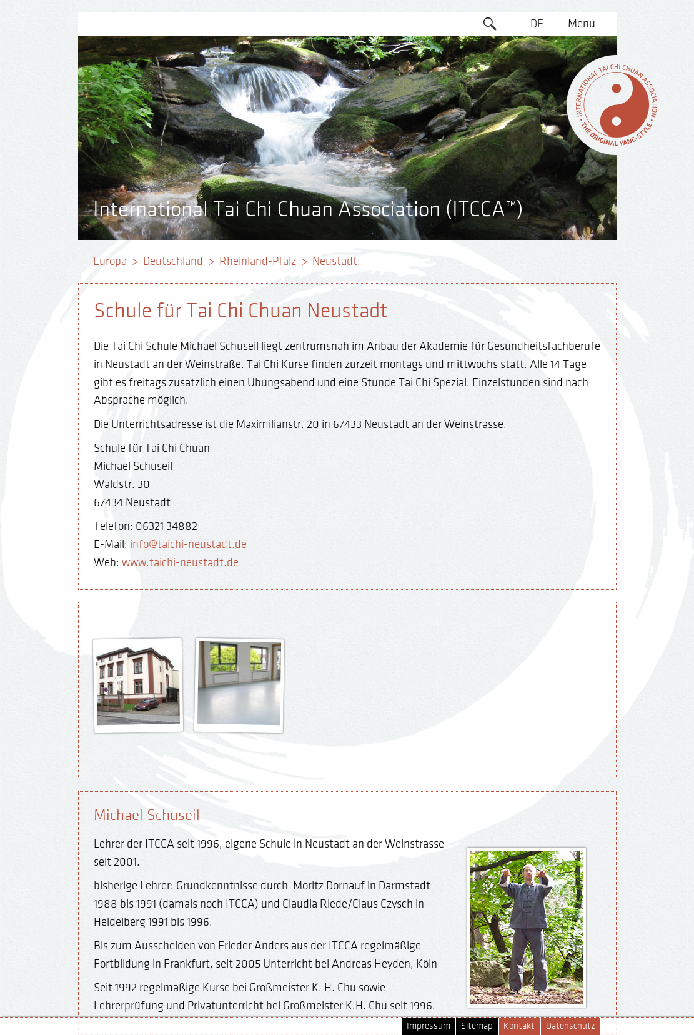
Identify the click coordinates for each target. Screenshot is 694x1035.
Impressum (428, 1026)
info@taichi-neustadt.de (188, 544)
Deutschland (173, 261)
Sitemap (477, 1026)
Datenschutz (570, 1026)
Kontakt (519, 1026)
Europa (110, 261)
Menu (581, 24)
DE (536, 24)
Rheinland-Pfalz (257, 261)
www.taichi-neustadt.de (180, 562)
